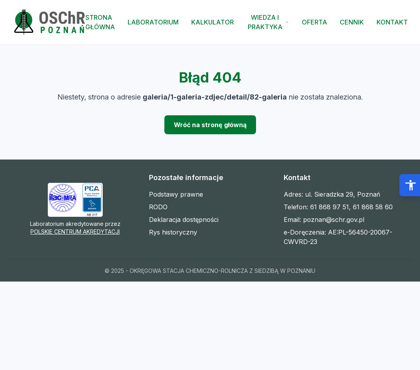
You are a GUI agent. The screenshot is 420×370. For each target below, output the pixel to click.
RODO (158, 207)
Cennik (352, 22)
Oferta (314, 22)
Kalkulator (212, 22)
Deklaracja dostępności (183, 220)
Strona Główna (100, 22)
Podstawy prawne (176, 194)
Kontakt (392, 22)
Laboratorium (153, 22)
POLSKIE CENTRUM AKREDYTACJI (75, 231)
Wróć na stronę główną (210, 125)
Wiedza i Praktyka (268, 22)
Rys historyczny (173, 232)
